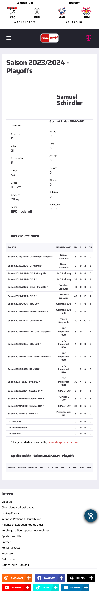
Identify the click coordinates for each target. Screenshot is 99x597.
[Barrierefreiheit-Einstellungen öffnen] (90, 515)
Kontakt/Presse (11, 548)
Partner (6, 542)
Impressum (8, 553)
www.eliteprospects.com (63, 442)
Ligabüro (7, 502)
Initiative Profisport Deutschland (21, 519)
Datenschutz (9, 559)
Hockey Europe (11, 513)
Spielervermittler (12, 536)
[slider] (49, 14)
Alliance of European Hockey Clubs (23, 525)
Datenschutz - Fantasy (15, 565)
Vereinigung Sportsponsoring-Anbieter (25, 530)
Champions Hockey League (18, 507)
